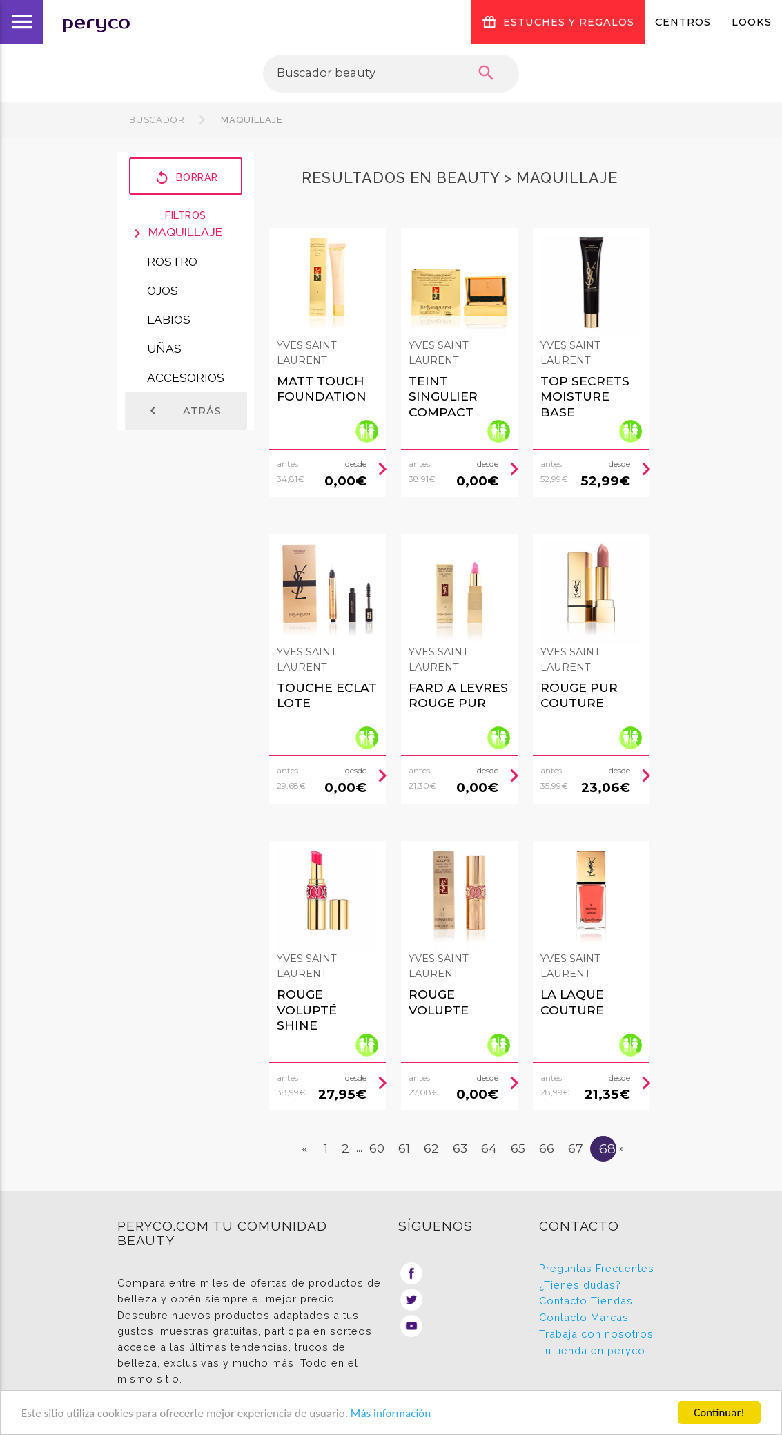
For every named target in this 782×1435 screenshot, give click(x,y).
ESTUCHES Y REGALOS (558, 22)
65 (518, 1148)
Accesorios (185, 378)
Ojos (162, 291)
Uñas (164, 349)
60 (376, 1148)
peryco (95, 22)
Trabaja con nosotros (596, 1334)
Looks (752, 22)
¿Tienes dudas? (580, 1285)
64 (489, 1148)
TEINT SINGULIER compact (443, 396)
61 (404, 1148)
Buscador (157, 120)
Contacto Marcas (584, 1317)
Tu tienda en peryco (592, 1350)
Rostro (172, 262)
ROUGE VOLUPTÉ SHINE (307, 1009)
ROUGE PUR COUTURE (579, 695)
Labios (168, 320)
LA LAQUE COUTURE (572, 1002)
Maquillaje (250, 120)
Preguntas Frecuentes (596, 1268)
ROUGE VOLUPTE (439, 1002)
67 (575, 1148)
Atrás (183, 411)
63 (460, 1148)
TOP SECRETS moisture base (584, 396)
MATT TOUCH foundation (321, 389)
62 (431, 1148)
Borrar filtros (186, 177)
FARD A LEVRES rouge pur (458, 695)
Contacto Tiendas (586, 1301)
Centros (683, 22)
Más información (391, 1413)
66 (546, 1148)
